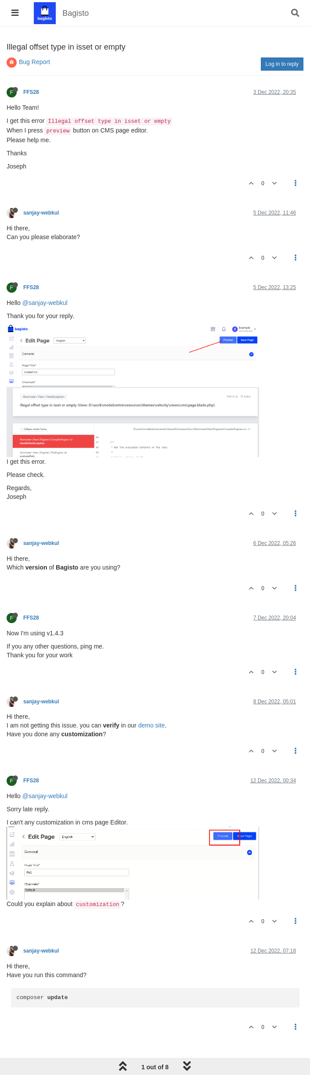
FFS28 (31, 92)
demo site (151, 725)
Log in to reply (282, 64)
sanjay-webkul (41, 213)
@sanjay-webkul (45, 302)
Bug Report (34, 61)
